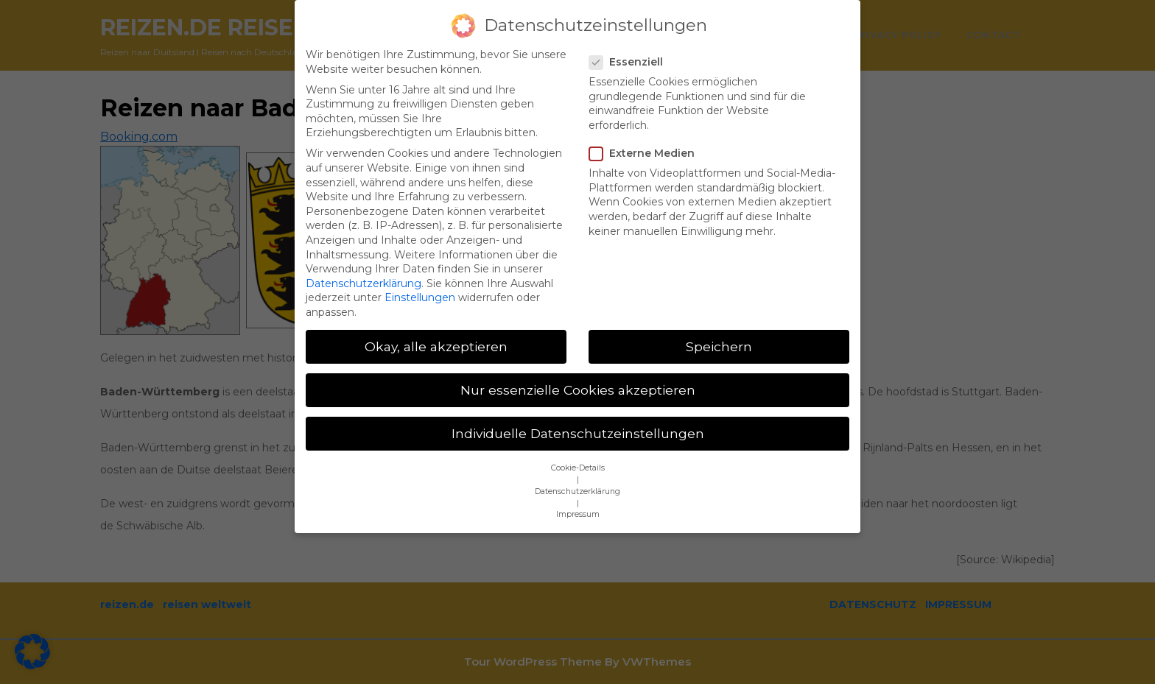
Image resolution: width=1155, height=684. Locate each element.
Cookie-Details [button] (578, 450)
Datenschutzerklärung (363, 265)
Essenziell (631, 44)
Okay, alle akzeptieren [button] (436, 328)
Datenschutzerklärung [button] (577, 473)
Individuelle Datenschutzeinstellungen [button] (578, 415)
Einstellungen (420, 279)
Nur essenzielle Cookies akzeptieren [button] (577, 371)
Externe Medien (646, 135)
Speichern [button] (719, 328)
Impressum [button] (578, 496)
